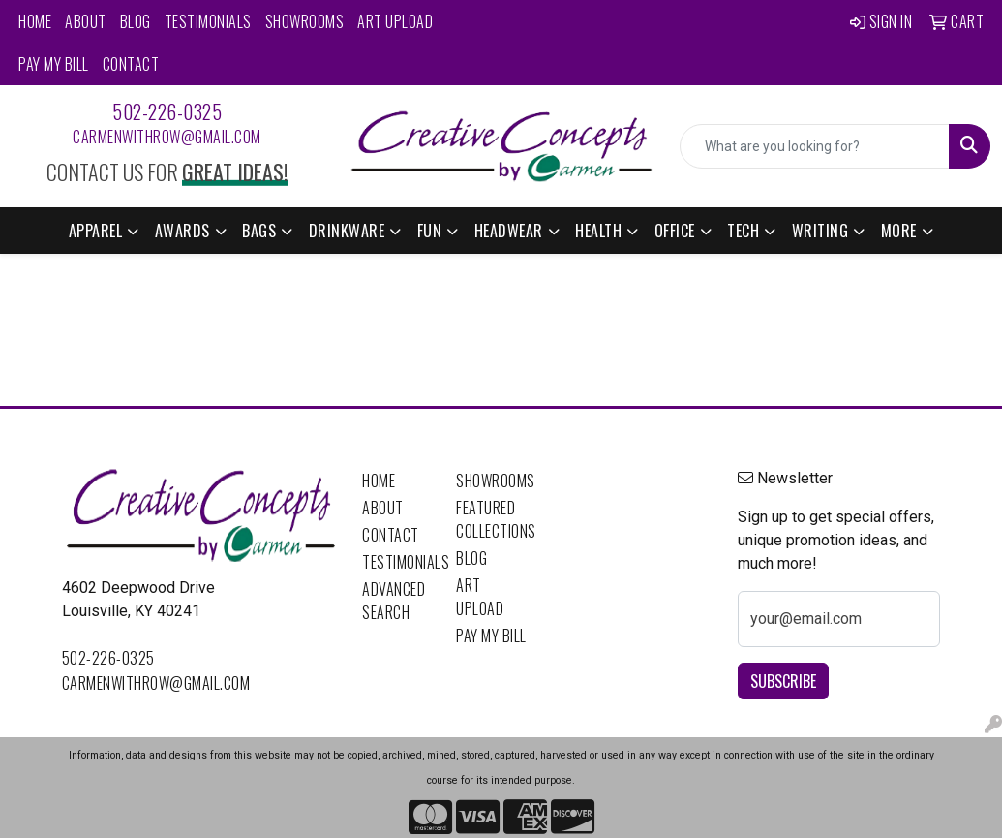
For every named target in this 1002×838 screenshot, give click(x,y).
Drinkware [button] (347, 230)
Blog (135, 21)
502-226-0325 (167, 111)
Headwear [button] (508, 230)
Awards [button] (182, 230)
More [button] (899, 230)
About (85, 21)
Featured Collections (491, 519)
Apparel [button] (96, 230)
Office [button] (674, 230)
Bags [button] (259, 230)
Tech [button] (743, 230)
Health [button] (598, 230)
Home (34, 21)
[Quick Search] (815, 146)
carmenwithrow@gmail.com (167, 136)
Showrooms (305, 21)
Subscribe (783, 681)
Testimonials (208, 21)
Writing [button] (820, 230)
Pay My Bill (53, 64)
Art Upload (395, 21)
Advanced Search (393, 600)
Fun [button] (429, 230)
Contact (131, 64)
